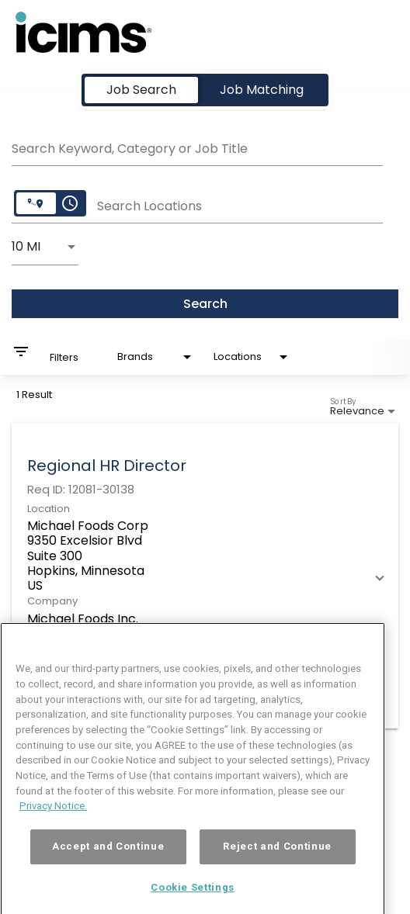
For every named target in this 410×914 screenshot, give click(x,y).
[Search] (205, 303)
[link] (205, 576)
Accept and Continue (108, 864)
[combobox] (197, 146)
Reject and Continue (277, 864)
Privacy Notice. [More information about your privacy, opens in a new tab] (53, 823)
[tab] (141, 90)
